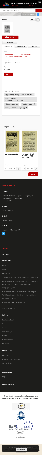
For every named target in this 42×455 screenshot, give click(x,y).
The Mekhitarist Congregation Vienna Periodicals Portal (20, 277)
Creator (4, 328)
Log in (4, 377)
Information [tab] (21, 46)
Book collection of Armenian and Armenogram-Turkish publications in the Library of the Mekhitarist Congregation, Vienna (20, 284)
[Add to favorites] (38, 19)
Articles (4, 269)
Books (4, 265)
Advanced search (28, 14)
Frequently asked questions (11, 359)
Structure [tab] (34, 46)
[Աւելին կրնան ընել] (12, 141)
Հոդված (7, 69)
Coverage (5, 344)
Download (9, 42)
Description (6, 355)
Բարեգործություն (28, 104)
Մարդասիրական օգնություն (16, 108)
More (33, 174)
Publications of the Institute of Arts (13, 302)
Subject (4, 336)
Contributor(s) (7, 332)
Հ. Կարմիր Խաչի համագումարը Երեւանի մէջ (28, 155)
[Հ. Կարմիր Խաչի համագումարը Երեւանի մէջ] (29, 141)
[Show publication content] (14, 168)
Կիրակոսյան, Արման (12, 63)
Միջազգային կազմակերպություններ (19, 95)
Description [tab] (8, 46)
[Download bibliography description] (10, 168)
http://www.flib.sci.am (9, 230)
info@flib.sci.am (7, 220)
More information (28, 447)
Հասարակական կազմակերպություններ (14, 99)
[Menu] (39, 2)
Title (3, 324)
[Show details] (18, 168)
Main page (6, 254)
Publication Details (8, 320)
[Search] (39, 10)
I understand (21, 449)
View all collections (8, 308)
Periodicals (6, 273)
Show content (10, 37)
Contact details (7, 363)
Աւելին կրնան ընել (11, 154)
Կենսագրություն (11, 104)
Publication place (8, 340)
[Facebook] (3, 234)
